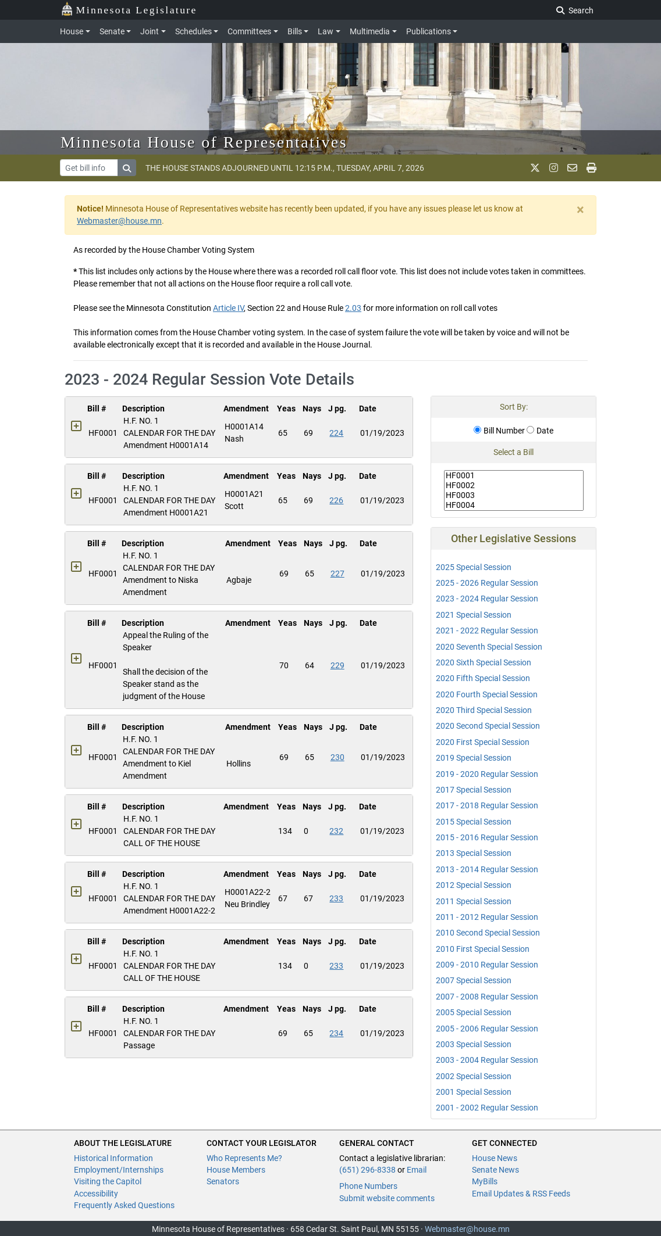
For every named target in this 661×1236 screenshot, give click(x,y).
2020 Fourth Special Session (487, 694)
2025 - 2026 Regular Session (487, 582)
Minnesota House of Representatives (204, 142)
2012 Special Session (473, 885)
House (71, 31)
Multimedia (370, 31)
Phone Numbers (368, 1186)
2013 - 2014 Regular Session (487, 869)
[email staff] (572, 168)
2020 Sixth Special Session (483, 662)
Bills (294, 31)
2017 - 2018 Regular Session (487, 805)
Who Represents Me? (244, 1158)
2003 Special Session (473, 1044)
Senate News (495, 1169)
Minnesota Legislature (129, 9)
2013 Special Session (473, 853)
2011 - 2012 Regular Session (487, 917)
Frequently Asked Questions (124, 1205)
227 (337, 573)
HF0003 (514, 495)
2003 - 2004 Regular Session (487, 1060)
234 (336, 1033)
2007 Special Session (473, 980)
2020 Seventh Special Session (489, 646)
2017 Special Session (473, 789)
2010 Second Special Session (488, 932)
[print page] (591, 168)
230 (337, 757)
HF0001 (514, 476)
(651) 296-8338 (367, 1169)
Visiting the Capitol (107, 1181)
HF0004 (514, 505)
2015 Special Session (473, 821)
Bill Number (499, 430)
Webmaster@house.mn (119, 220)
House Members (236, 1169)
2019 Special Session (473, 757)
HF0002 (514, 485)
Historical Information (113, 1158)
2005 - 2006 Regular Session (487, 1028)
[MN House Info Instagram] (554, 168)
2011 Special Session (473, 901)
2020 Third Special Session (484, 710)
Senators (223, 1181)
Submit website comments (387, 1198)
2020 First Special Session (482, 742)
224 (336, 433)
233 (336, 898)
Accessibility (96, 1193)
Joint (149, 31)
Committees (249, 31)
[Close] (580, 210)
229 (337, 665)
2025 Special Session (473, 567)
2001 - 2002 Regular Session (487, 1107)
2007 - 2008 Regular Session (487, 996)
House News (494, 1158)
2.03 (353, 308)
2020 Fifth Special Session (483, 678)
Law (325, 31)
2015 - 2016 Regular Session (487, 837)
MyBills (484, 1181)
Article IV (228, 308)
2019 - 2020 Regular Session (487, 774)
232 (336, 831)
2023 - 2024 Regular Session (487, 598)
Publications (428, 31)
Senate (112, 31)
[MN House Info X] (535, 168)
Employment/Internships (119, 1169)
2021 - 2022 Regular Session (487, 630)
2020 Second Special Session (488, 725)
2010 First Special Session (482, 949)
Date (540, 430)
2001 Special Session (473, 1092)
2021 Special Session (473, 614)
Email (417, 1169)
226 (336, 500)
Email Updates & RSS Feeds (521, 1193)
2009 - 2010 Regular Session (487, 964)
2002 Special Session (473, 1076)
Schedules (193, 31)
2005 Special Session (473, 1012)
